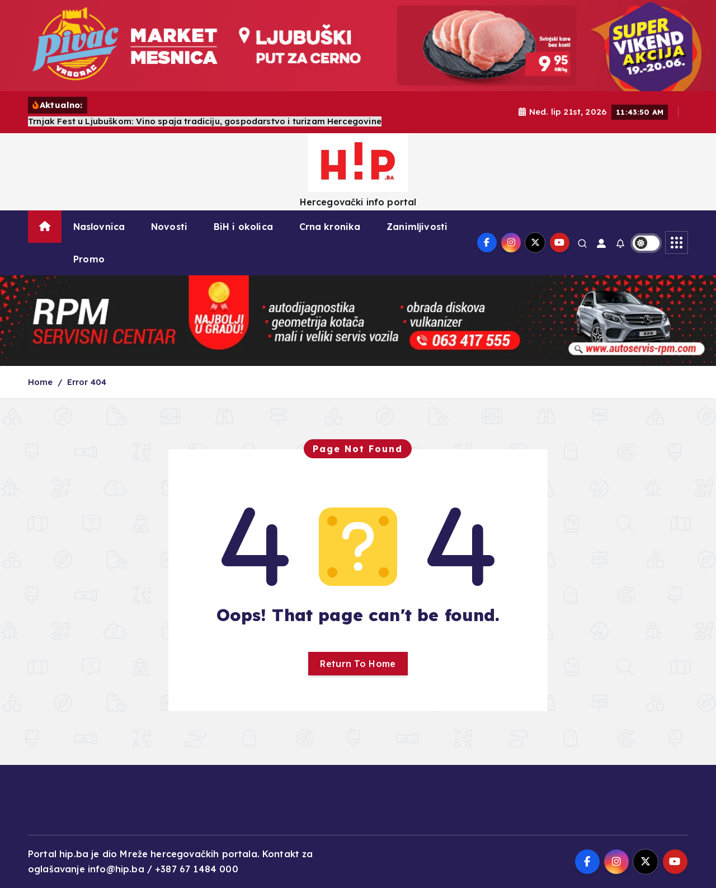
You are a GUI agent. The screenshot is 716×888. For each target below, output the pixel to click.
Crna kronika (330, 226)
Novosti (169, 226)
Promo (89, 259)
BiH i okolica (243, 226)
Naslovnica (99, 226)
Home (40, 382)
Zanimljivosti (417, 226)
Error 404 (86, 382)
